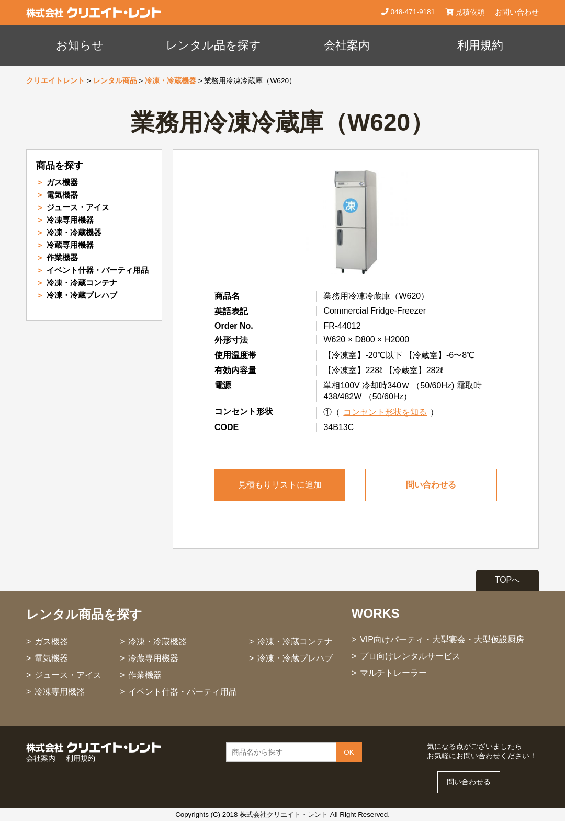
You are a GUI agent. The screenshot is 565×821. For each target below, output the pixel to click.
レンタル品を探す (213, 45)
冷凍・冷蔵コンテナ (82, 282)
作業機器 (62, 257)
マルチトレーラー (393, 672)
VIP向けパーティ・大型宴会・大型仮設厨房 (442, 639)
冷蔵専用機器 (70, 244)
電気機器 (62, 194)
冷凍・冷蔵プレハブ (82, 295)
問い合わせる (431, 484)
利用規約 (480, 45)
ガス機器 (62, 182)
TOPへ (508, 579)
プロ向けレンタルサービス (410, 656)
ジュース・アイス (78, 207)
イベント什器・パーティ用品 (98, 269)
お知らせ (80, 45)
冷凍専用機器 (70, 219)
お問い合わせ (517, 12)
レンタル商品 (115, 81)
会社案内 (347, 45)
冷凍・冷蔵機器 (170, 81)
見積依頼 (464, 12)
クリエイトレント (55, 81)
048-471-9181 (412, 12)
